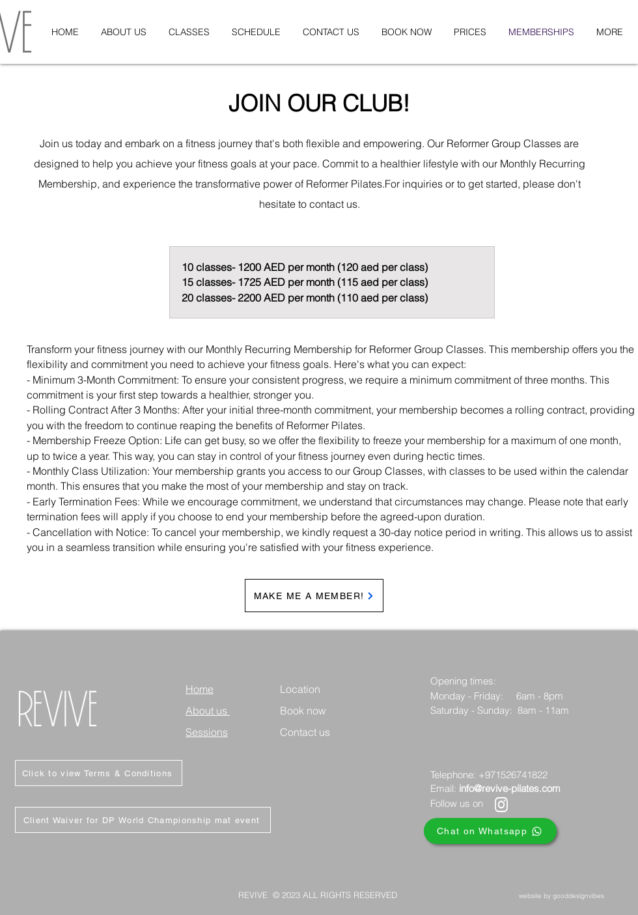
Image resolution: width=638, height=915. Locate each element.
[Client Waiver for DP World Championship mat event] (143, 820)
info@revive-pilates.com (510, 788)
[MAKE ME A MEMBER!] (314, 595)
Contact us (305, 732)
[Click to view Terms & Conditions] (98, 773)
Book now (303, 710)
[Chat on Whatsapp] (490, 831)
